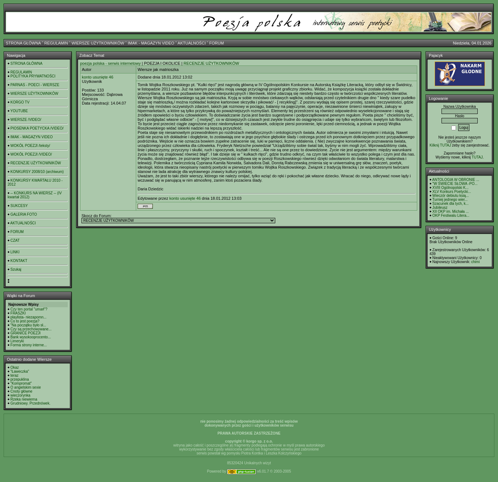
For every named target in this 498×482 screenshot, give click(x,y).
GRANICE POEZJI (26, 333)
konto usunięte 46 (97, 77)
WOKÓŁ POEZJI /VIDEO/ (31, 154)
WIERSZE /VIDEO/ (26, 120)
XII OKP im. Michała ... (450, 211)
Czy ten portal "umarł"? (29, 309)
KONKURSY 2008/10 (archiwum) (37, 172)
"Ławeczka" (20, 371)
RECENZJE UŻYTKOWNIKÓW (36, 163)
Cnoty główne (22, 391)
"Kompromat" (21, 383)
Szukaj (16, 269)
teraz (14, 375)
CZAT (15, 240)
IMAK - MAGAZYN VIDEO (151, 43)
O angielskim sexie (26, 387)
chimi (475, 262)
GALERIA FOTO (24, 214)
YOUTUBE (19, 111)
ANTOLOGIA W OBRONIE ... (455, 180)
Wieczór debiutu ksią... (450, 196)
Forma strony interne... (29, 345)
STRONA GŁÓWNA (23, 43)
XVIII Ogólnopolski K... (450, 188)
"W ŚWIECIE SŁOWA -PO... (455, 184)
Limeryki (17, 341)
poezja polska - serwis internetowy (110, 63)
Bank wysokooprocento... (31, 337)
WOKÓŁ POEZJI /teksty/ (30, 146)
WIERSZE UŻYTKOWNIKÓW (98, 43)
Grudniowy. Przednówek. (30, 403)
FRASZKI (18, 313)
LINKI (15, 252)
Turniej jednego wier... (450, 200)
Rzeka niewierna (24, 399)
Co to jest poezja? (25, 321)
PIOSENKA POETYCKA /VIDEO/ (37, 128)
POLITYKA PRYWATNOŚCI (33, 76)
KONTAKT (19, 261)
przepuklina (20, 379)
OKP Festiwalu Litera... (450, 215)
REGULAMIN (56, 43)
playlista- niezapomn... (29, 317)
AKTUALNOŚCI (191, 43)
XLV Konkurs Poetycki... (451, 192)
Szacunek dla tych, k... (450, 204)
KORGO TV (20, 102)
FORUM (216, 43)
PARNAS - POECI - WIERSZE (35, 85)
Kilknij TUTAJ (440, 145)
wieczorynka (20, 395)
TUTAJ (477, 157)
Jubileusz (440, 208)
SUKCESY (19, 206)
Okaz (15, 367)
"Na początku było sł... (28, 325)
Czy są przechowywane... (31, 329)
